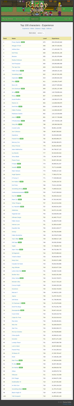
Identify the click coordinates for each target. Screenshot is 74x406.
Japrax (14, 296)
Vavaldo (14, 167)
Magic (43, 28)
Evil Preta (15, 53)
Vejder (14, 246)
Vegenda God (16, 214)
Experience (25, 28)
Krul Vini (14, 196)
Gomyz (14, 231)
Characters (44, 19)
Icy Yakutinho (16, 206)
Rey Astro (15, 321)
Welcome (19, 19)
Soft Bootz (15, 299)
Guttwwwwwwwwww (18, 192)
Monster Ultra (16, 281)
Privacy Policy (67, 404)
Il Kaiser (14, 163)
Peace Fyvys (16, 160)
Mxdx (13, 357)
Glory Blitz (15, 124)
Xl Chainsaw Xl (16, 303)
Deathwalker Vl (16, 382)
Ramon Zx (15, 103)
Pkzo (13, 81)
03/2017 (41, 33)
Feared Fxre (15, 138)
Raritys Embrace (17, 60)
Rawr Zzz (15, 199)
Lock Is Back (16, 346)
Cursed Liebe (16, 128)
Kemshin (14, 339)
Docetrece (15, 289)
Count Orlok (15, 314)
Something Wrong (17, 189)
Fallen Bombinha (17, 235)
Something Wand (17, 389)
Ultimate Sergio (16, 217)
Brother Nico (15, 274)
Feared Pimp (16, 349)
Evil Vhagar (15, 378)
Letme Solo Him (17, 271)
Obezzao (14, 374)
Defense (49, 28)
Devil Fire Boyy (16, 307)
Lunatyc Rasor (16, 342)
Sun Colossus (16, 131)
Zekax (14, 371)
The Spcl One (16, 67)
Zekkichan (15, 210)
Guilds (53, 19)
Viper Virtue (15, 249)
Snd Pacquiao (16, 63)
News (26, 19)
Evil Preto (15, 185)
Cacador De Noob (17, 264)
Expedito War (16, 228)
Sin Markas (15, 367)
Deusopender (16, 310)
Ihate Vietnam (16, 171)
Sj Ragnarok (15, 253)
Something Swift (17, 74)
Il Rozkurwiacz (16, 121)
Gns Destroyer (16, 88)
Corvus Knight (16, 285)
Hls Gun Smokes (17, 332)
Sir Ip (13, 92)
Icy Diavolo (15, 153)
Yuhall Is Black (16, 256)
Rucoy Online (8, 19)
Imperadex (15, 78)
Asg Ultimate (16, 267)
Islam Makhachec (17, 149)
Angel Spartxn (16, 174)
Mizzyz (14, 96)
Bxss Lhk (14, 85)
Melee (32, 28)
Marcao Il (15, 292)
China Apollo (16, 335)
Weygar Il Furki (16, 45)
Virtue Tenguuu (16, 203)
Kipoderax (15, 135)
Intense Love (16, 224)
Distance (37, 28)
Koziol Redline (16, 99)
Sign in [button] (67, 19)
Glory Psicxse (16, 146)
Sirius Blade (15, 156)
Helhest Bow (16, 49)
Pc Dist (14, 364)
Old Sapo (15, 242)
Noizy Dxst (15, 260)
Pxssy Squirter (16, 42)
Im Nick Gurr (16, 385)
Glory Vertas (15, 278)
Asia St (14, 117)
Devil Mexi (15, 106)
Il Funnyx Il (15, 178)
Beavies (14, 56)
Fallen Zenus (16, 71)
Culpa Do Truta (16, 317)
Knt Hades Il (15, 181)
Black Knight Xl (16, 392)
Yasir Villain (15, 239)
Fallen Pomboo (16, 110)
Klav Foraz (15, 360)
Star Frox (15, 328)
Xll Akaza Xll (15, 353)
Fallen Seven (16, 221)
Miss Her (14, 324)
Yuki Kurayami (16, 396)
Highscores (34, 19)
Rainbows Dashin (17, 113)
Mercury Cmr (16, 142)
